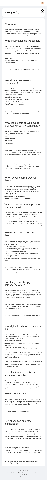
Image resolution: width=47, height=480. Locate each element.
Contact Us (14, 473)
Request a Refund (39, 473)
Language (23, 476)
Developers (25, 474)
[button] (42, 3)
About (8, 473)
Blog (20, 474)
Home (4, 473)
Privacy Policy (22, 473)
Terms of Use (30, 473)
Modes (42, 11)
